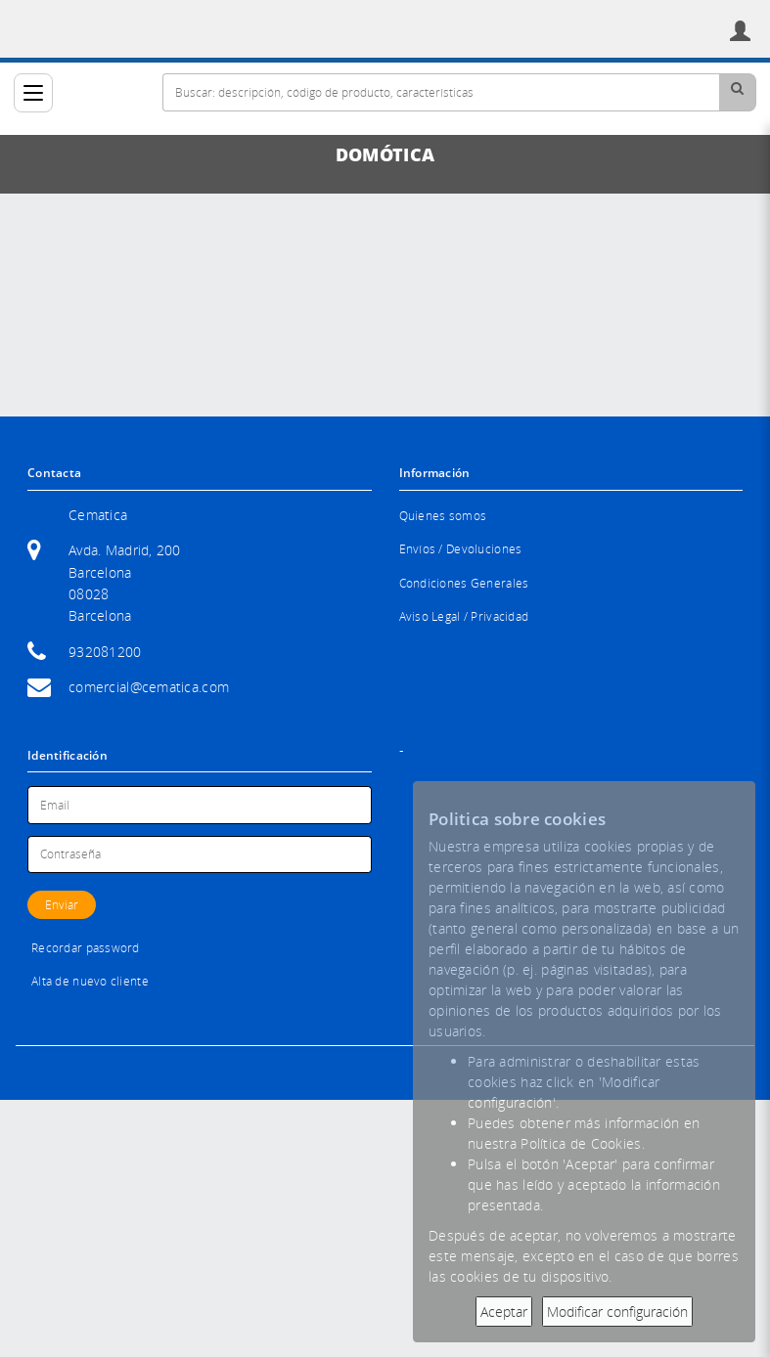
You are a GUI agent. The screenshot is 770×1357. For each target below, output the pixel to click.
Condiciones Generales (464, 583)
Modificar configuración (617, 1311)
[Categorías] (33, 92)
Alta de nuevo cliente (90, 981)
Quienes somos (443, 515)
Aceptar (503, 1311)
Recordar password (85, 948)
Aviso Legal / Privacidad (464, 616)
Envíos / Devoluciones (460, 549)
